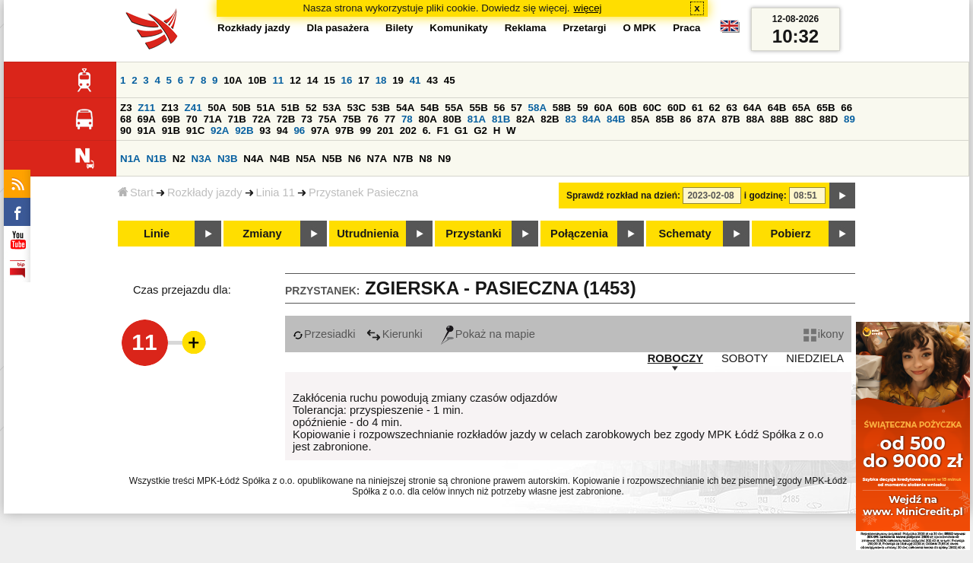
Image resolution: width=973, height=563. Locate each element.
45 (449, 80)
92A (220, 130)
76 (373, 119)
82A (525, 119)
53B (381, 107)
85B (664, 119)
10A (232, 80)
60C (652, 107)
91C (195, 130)
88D (828, 119)
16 (347, 80)
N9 (444, 158)
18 (381, 80)
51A (266, 107)
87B (730, 119)
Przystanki (473, 233)
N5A (306, 158)
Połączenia (579, 233)
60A (603, 107)
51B (290, 107)
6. (427, 130)
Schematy (684, 233)
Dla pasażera (338, 27)
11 (278, 80)
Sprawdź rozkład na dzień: (623, 195)
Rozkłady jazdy (204, 192)
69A (147, 119)
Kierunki (394, 334)
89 (849, 119)
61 (697, 107)
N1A (130, 158)
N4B (280, 158)
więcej (588, 8)
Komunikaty (458, 27)
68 (126, 119)
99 (365, 130)
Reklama (526, 27)
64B (777, 107)
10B (257, 80)
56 (500, 107)
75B (352, 119)
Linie (157, 233)
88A (755, 119)
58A (537, 107)
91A (147, 130)
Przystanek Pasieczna (363, 192)
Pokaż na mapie (488, 334)
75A (328, 119)
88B (780, 119)
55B (478, 107)
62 (715, 107)
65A (801, 107)
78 (407, 119)
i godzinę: (765, 195)
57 (516, 107)
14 (313, 80)
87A (706, 119)
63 (731, 107)
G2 (480, 130)
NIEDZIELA (815, 358)
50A (217, 107)
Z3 (126, 107)
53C (356, 107)
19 (398, 80)
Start (136, 192)
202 (408, 130)
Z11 (146, 107)
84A (591, 119)
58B (562, 107)
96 (299, 130)
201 (385, 130)
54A (405, 107)
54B (429, 107)
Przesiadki (324, 334)
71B (237, 119)
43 (432, 80)
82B (549, 119)
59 (582, 107)
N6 (354, 158)
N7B (403, 158)
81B (501, 119)
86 (686, 119)
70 (192, 119)
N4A (253, 158)
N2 (179, 158)
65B (825, 107)
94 (282, 130)
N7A (377, 158)
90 (126, 130)
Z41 (193, 107)
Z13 (170, 107)
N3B (227, 158)
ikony (823, 334)
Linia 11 (275, 192)
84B (616, 119)
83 (570, 119)
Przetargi (584, 27)
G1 (461, 130)
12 (295, 80)
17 (363, 80)
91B (171, 130)
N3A (202, 158)
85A (640, 119)
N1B (156, 158)
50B (241, 107)
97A (320, 130)
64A (752, 107)
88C (804, 119)
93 (265, 130)
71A (212, 119)
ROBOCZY (675, 358)
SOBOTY (744, 358)
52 (311, 107)
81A (476, 119)
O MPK (640, 27)
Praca (686, 27)
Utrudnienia (367, 233)
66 (846, 107)
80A (427, 119)
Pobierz (791, 233)
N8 (425, 158)
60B (628, 107)
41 (415, 80)
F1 (442, 130)
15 (329, 80)
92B (244, 130)
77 (389, 119)
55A (454, 107)
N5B (332, 158)
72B (286, 119)
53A (331, 107)
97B (344, 130)
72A (261, 119)
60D (676, 107)
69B (171, 119)
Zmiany (261, 233)
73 (306, 119)
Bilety (399, 27)
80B (452, 119)
